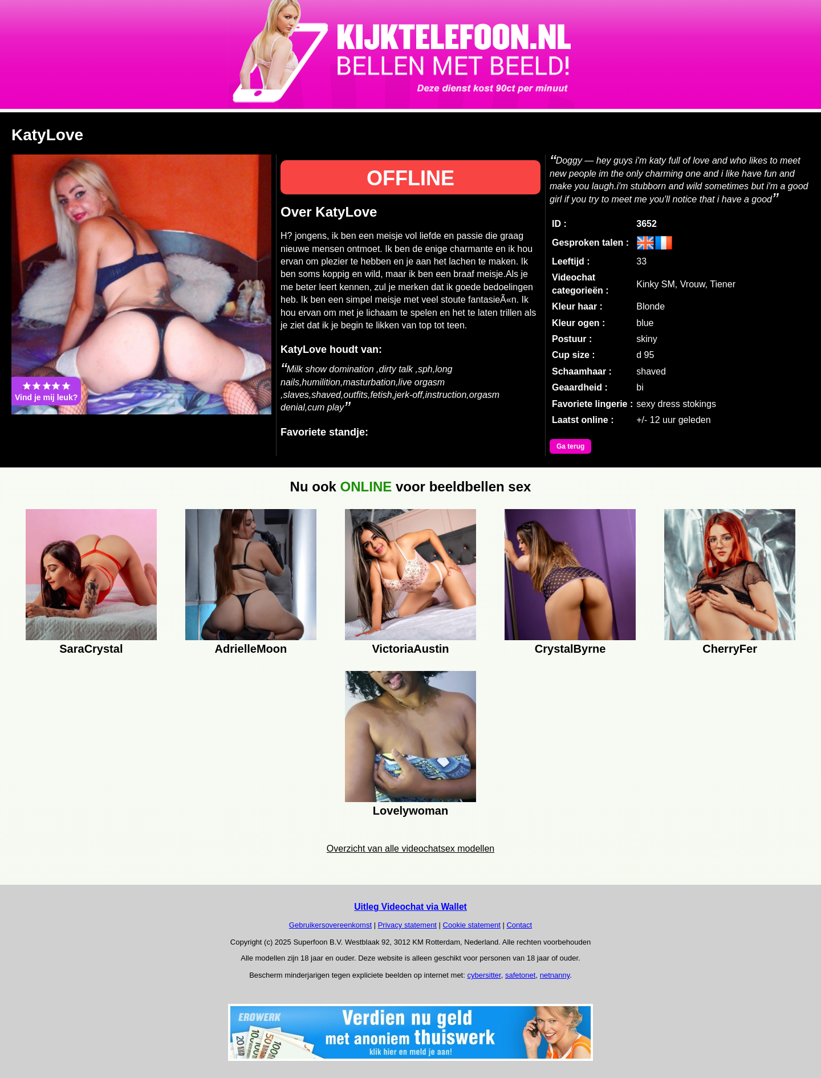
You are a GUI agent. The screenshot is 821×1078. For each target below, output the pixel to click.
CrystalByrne (570, 648)
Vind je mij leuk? (46, 391)
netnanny (555, 975)
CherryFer (729, 648)
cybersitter (484, 975)
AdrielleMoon (251, 648)
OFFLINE (410, 178)
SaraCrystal (91, 648)
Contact (519, 925)
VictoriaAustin (410, 648)
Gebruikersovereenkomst (330, 925)
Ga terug (570, 446)
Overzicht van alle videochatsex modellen (410, 848)
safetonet (520, 975)
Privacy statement (407, 925)
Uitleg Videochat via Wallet (410, 907)
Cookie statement (472, 925)
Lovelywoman (410, 810)
